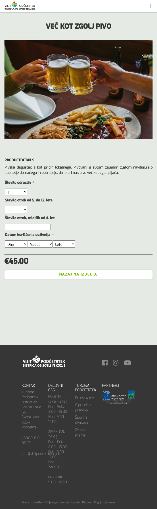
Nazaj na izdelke (78, 274)
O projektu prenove (83, 408)
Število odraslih (18, 182)
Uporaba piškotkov (81, 502)
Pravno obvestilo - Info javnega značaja (45, 502)
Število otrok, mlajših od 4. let (29, 218)
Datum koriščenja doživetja (27, 234)
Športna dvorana (81, 420)
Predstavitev (84, 398)
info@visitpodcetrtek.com (41, 453)
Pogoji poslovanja (104, 502)
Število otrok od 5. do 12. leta (28, 200)
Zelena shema (80, 433)
